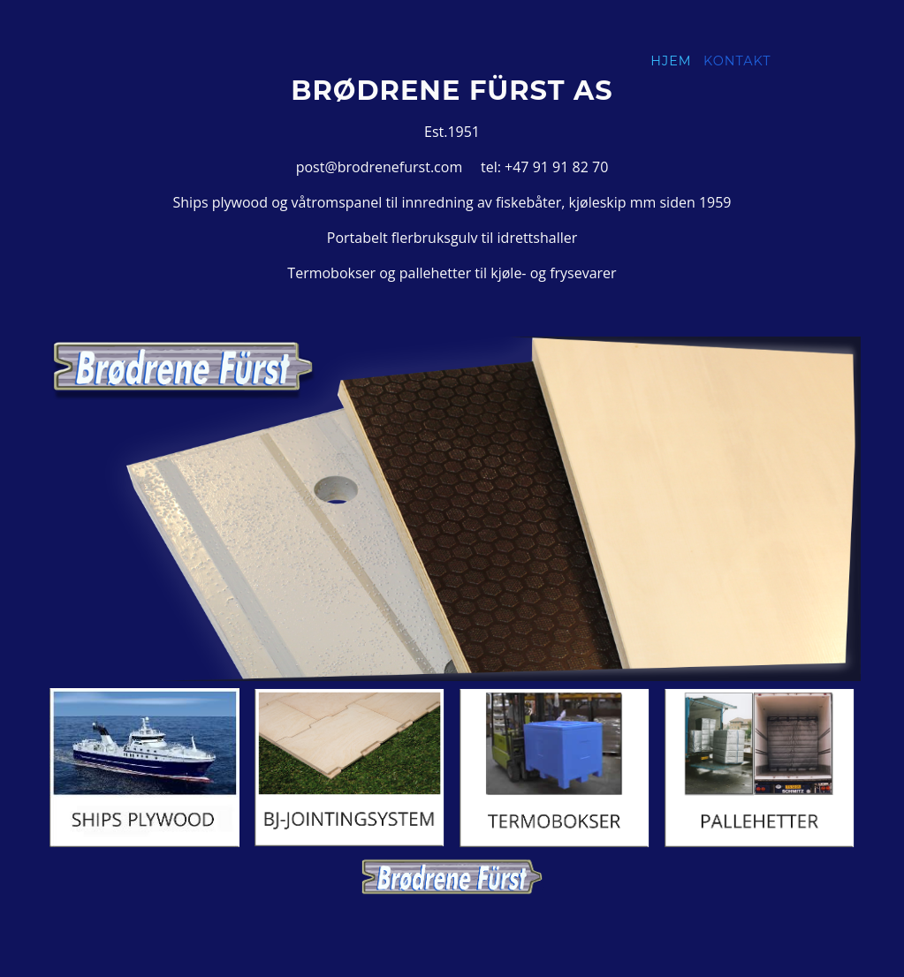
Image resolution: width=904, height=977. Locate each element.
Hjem (670, 61)
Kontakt (737, 61)
